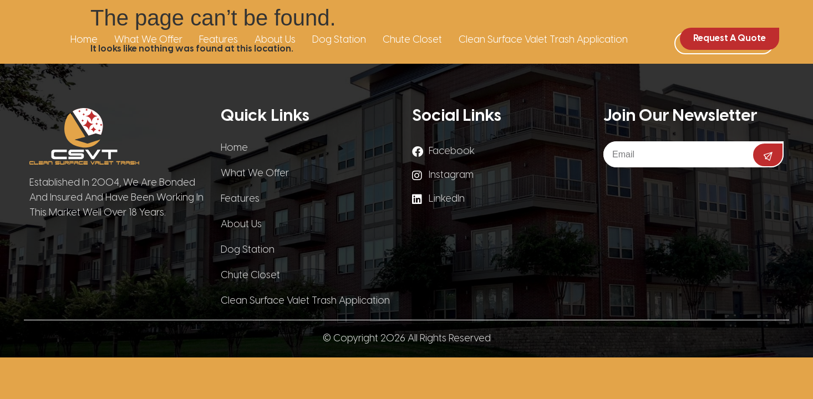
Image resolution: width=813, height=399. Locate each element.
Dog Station (339, 40)
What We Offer (148, 40)
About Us (275, 40)
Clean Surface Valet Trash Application (543, 40)
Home (84, 40)
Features (218, 40)
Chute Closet (412, 40)
